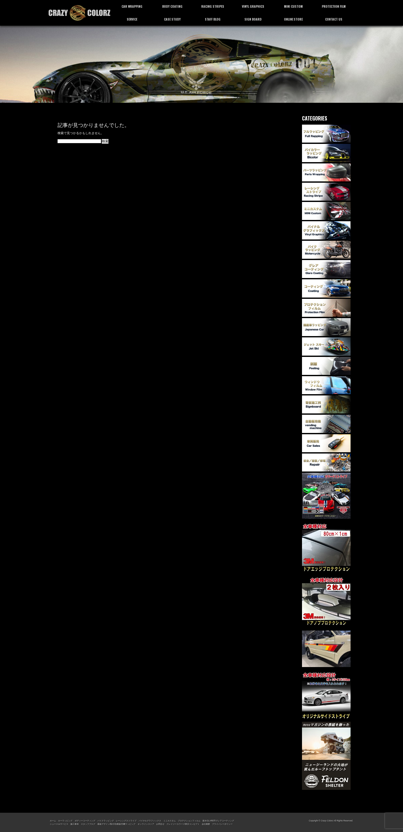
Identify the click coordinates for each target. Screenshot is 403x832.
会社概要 (206, 824)
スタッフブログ (88, 824)
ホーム (53, 820)
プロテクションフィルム (189, 820)
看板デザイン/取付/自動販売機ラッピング (116, 824)
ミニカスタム (169, 820)
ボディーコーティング (85, 820)
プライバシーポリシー (222, 824)
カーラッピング (65, 820)
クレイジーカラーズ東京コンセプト (183, 824)
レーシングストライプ (126, 820)
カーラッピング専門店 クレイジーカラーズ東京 (79, 13)
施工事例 (74, 824)
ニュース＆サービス (59, 824)
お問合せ (160, 824)
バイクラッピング (105, 820)
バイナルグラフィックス (150, 820)
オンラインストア (146, 824)
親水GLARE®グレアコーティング (218, 820)
